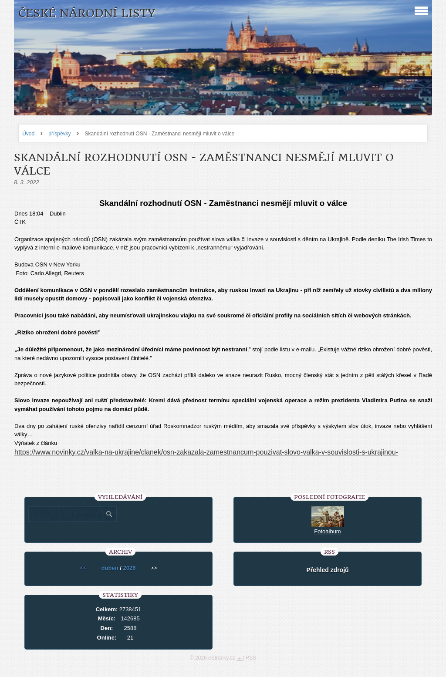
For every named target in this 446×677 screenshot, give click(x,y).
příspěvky (59, 134)
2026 (129, 568)
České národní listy (86, 13)
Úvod (28, 134)
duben (109, 568)
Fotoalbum (327, 531)
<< (83, 568)
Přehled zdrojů (327, 569)
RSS (251, 658)
